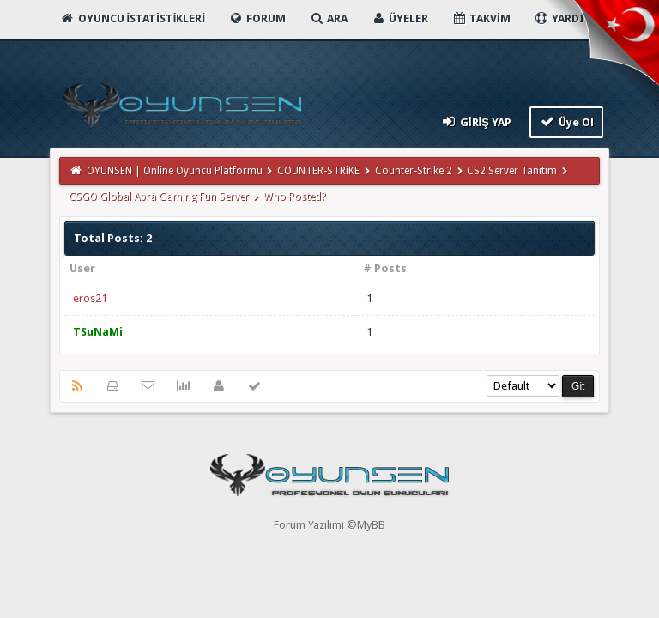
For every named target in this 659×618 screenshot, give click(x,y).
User (82, 268)
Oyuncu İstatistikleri (132, 18)
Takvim (481, 18)
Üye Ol (567, 121)
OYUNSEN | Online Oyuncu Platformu (175, 171)
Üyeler (399, 18)
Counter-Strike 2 (413, 171)
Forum (257, 18)
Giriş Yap (475, 121)
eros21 (90, 298)
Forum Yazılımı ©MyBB (329, 524)
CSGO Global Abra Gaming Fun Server (159, 197)
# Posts (385, 268)
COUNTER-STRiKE (318, 171)
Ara (328, 18)
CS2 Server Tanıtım (512, 171)
